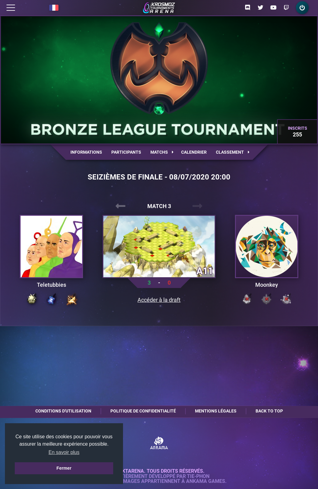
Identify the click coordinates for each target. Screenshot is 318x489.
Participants (126, 152)
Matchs (161, 152)
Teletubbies (51, 285)
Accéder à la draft (159, 300)
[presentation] (120, 206)
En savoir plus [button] (64, 452)
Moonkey (266, 285)
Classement (232, 152)
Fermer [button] (64, 468)
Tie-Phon (198, 476)
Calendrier (194, 152)
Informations (86, 152)
